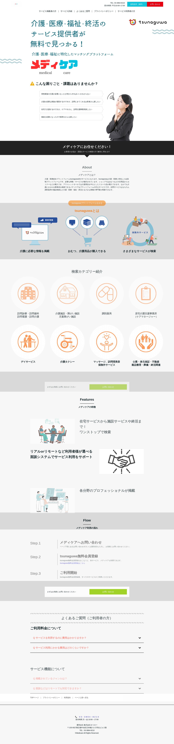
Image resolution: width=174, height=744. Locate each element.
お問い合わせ (155, 4)
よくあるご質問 (83, 11)
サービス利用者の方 (126, 11)
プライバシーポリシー (103, 11)
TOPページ (34, 708)
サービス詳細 (66, 11)
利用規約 (67, 708)
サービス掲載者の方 (47, 11)
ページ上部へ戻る (81, 708)
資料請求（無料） (137, 4)
